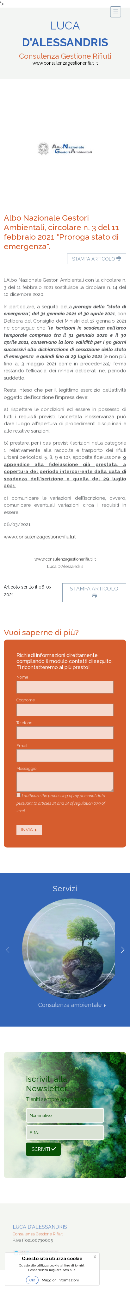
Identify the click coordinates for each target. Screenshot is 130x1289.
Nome (22, 677)
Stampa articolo (96, 259)
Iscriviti (43, 1149)
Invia (29, 830)
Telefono (24, 722)
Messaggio (26, 768)
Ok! (32, 1280)
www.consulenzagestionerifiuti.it (40, 552)
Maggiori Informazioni (60, 1280)
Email (22, 745)
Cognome (25, 700)
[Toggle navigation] (115, 12)
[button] (122, 950)
